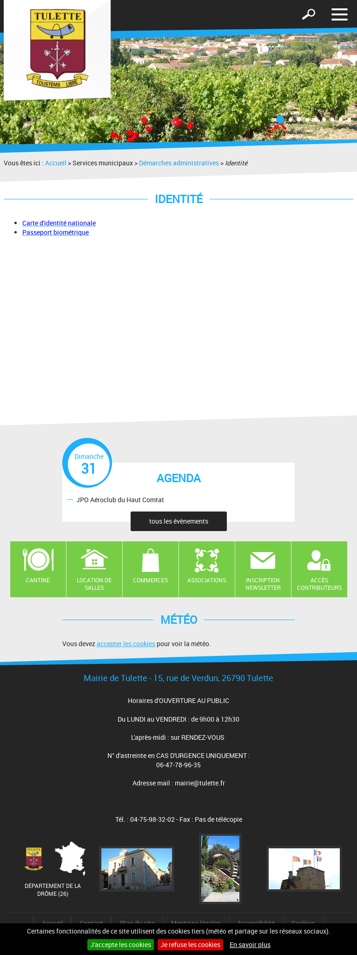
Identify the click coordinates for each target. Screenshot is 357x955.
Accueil (55, 162)
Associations (206, 580)
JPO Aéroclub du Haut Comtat (120, 499)
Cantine (38, 580)
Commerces (150, 580)
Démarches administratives (179, 162)
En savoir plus (250, 944)
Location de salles (94, 584)
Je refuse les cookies (190, 944)
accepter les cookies (126, 643)
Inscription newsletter (263, 584)
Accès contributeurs (319, 584)
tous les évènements (178, 521)
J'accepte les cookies (120, 944)
